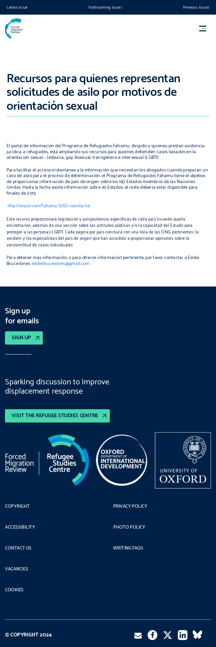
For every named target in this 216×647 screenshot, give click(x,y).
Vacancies (16, 569)
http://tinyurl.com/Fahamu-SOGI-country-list (49, 206)
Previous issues (196, 7)
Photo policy (129, 527)
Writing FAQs (128, 548)
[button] (205, 29)
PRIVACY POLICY (130, 506)
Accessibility (20, 527)
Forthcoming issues (105, 7)
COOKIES (14, 590)
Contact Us (18, 548)
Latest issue (17, 7)
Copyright (17, 506)
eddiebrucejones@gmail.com (61, 264)
